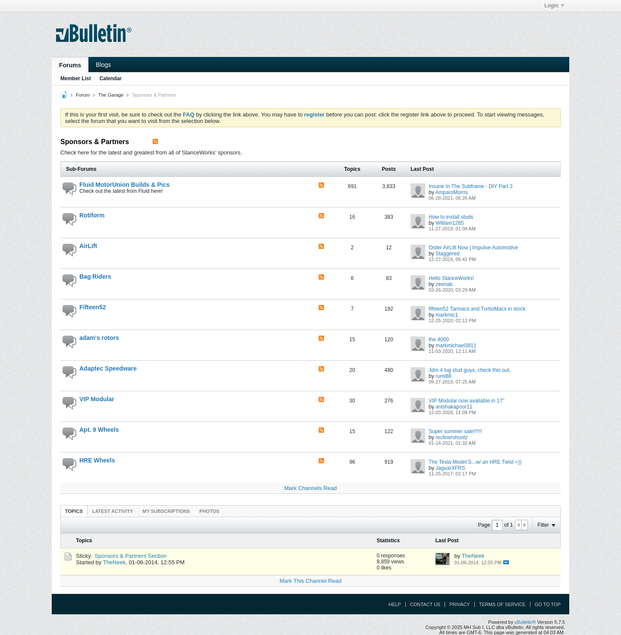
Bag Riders (95, 276)
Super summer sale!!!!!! (455, 431)
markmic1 (447, 315)
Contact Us (425, 604)
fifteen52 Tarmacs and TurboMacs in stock (477, 309)
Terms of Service (502, 604)
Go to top (548, 604)
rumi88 (444, 376)
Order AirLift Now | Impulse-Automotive (473, 248)
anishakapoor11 (454, 407)
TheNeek (114, 562)
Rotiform (91, 215)
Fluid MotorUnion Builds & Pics (124, 184)
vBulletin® (525, 622)
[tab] (74, 511)
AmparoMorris (451, 192)
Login (554, 6)
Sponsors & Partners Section (130, 556)
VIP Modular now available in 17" (466, 401)
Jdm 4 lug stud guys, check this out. (470, 370)
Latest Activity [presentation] (112, 511)
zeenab (444, 284)
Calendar (111, 78)
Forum (83, 94)
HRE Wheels (97, 460)
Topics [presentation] (74, 511)
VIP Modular (96, 399)
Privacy (459, 604)
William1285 (450, 223)
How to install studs (451, 217)
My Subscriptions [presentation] (166, 511)
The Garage (111, 94)
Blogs (103, 64)
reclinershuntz (452, 437)
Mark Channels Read (310, 488)
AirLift (88, 245)
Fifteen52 (92, 307)
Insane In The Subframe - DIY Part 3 (470, 186)
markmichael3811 (456, 346)
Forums (70, 65)
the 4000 (439, 339)
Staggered (447, 254)
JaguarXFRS (450, 468)
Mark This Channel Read (310, 581)
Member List (75, 78)
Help (395, 604)
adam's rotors (99, 337)
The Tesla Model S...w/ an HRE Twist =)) (475, 462)
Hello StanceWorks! (451, 278)
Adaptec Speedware (108, 368)
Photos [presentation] (209, 511)
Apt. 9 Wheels (99, 429)
